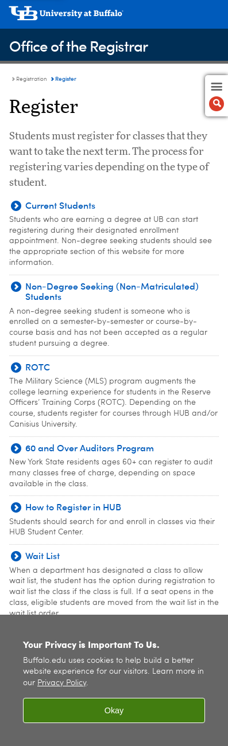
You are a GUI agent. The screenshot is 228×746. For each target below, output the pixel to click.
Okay (114, 710)
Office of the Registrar (78, 46)
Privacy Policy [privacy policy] (61, 683)
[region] (114, 680)
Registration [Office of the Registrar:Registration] (31, 79)
